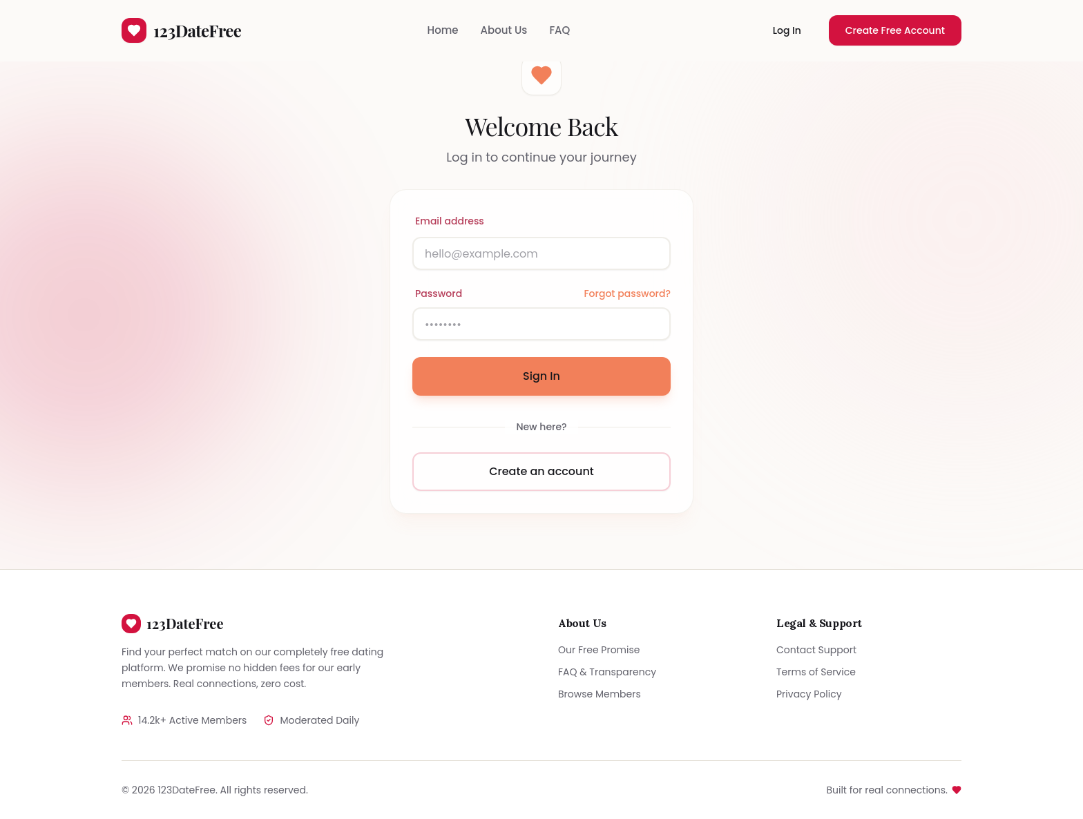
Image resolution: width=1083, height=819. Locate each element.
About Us (504, 30)
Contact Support (816, 650)
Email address (449, 221)
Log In (787, 30)
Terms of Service (816, 672)
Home (443, 30)
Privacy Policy (809, 694)
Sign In (541, 376)
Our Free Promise (599, 650)
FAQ (559, 30)
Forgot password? (627, 293)
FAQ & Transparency (607, 672)
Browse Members (599, 694)
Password (438, 293)
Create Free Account (895, 30)
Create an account (541, 471)
